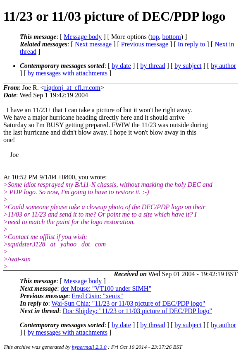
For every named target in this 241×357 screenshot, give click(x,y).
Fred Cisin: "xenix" (97, 295)
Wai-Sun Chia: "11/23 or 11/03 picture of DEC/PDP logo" (128, 303)
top (154, 36)
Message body (83, 36)
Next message (93, 44)
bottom (171, 36)
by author (223, 65)
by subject (187, 65)
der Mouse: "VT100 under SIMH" (106, 288)
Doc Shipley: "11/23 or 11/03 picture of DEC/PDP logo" (137, 310)
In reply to (191, 44)
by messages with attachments (67, 73)
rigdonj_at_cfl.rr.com (72, 87)
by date (121, 65)
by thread (153, 65)
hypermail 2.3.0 (89, 347)
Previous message (144, 44)
